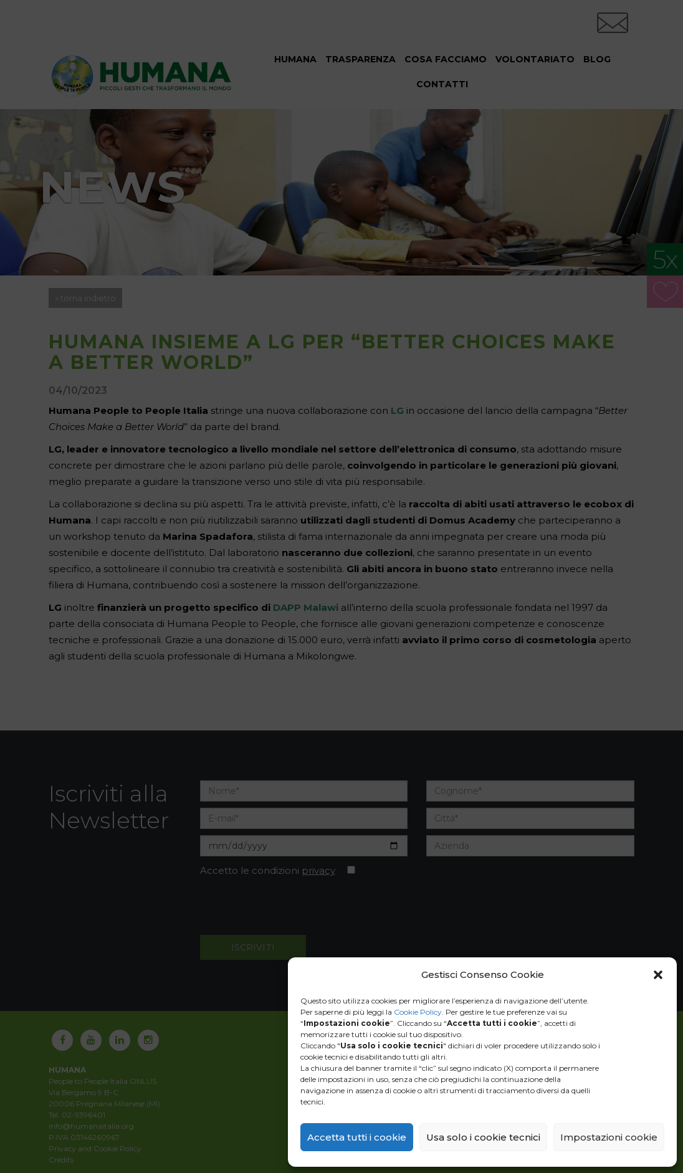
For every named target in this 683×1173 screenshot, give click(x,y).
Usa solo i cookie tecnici (483, 1137)
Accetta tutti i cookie (356, 1137)
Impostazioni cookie (608, 1137)
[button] (658, 975)
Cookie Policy (418, 1012)
